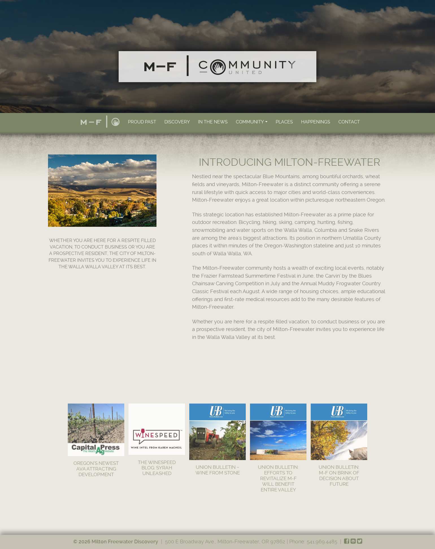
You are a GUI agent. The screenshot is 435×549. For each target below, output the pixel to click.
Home (100, 122)
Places (284, 122)
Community (252, 123)
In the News (213, 122)
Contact (349, 122)
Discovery (177, 122)
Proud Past (142, 122)
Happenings (315, 122)
